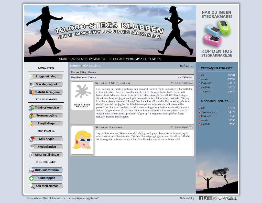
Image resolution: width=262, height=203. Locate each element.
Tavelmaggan (208, 111)
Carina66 (206, 83)
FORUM (75, 65)
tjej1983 (205, 87)
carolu (204, 79)
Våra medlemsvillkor (37, 198)
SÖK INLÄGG (92, 65)
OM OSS (155, 58)
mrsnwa (117, 127)
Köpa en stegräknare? (88, 198)
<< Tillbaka (185, 77)
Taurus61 (206, 91)
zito (203, 75)
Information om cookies (62, 198)
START (63, 58)
